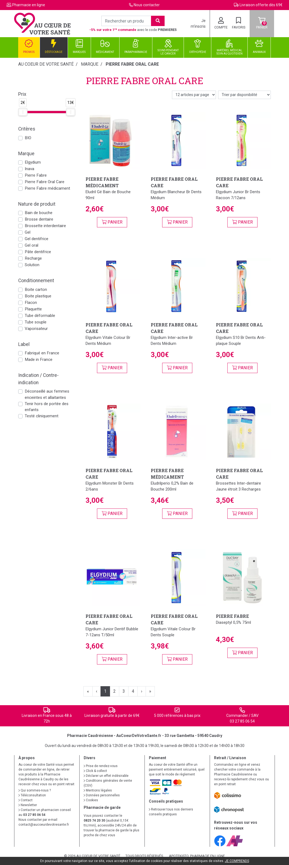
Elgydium (33, 162)
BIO (28, 137)
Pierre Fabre (36, 175)
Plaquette (33, 309)
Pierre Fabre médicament (47, 188)
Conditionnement (36, 280)
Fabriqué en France (42, 353)
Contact (25, 800)
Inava (29, 168)
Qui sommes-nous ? (34, 790)
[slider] (22, 112)
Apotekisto (197, 856)
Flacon (31, 302)
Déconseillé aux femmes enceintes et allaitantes (47, 394)
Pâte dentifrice (38, 251)
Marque (89, 64)
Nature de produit (36, 204)
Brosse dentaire (39, 219)
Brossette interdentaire (45, 225)
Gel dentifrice (36, 238)
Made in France (38, 359)
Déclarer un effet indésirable (106, 776)
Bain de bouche (38, 212)
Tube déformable (40, 315)
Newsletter (27, 805)
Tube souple (35, 322)
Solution (32, 264)
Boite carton (36, 289)
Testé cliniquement (41, 416)
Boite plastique (38, 296)
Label (24, 344)
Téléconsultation (32, 795)
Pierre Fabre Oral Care (44, 181)
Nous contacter (147, 5)
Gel (27, 232)
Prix (22, 94)
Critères (26, 129)
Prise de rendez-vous (101, 766)
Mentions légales (98, 790)
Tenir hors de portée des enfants (46, 406)
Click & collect (95, 771)
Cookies (91, 800)
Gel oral (31, 245)
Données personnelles (102, 795)
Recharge (33, 258)
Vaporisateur (36, 328)
